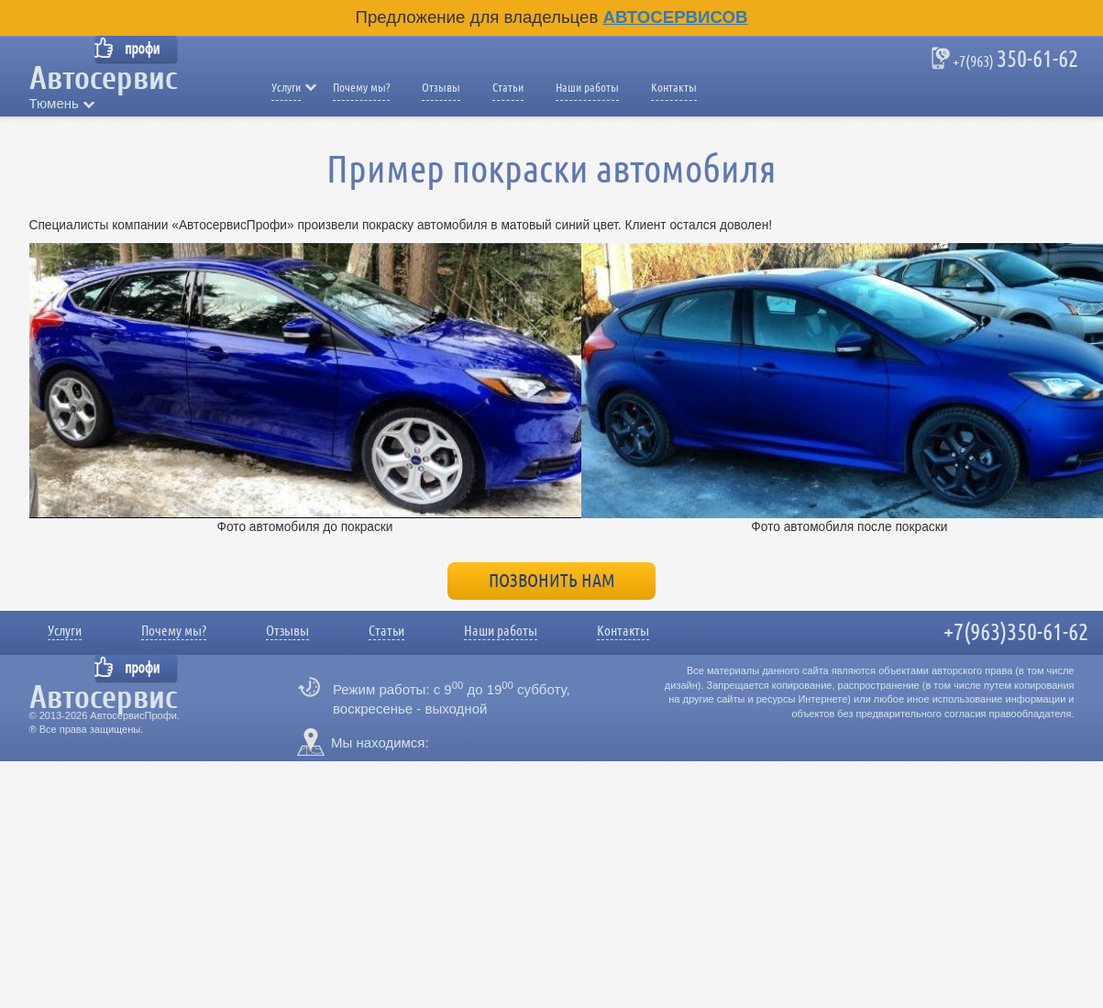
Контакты (674, 87)
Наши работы (587, 87)
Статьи (508, 87)
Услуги (286, 87)
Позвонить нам (552, 581)
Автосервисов (675, 17)
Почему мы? (361, 87)
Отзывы (441, 87)
